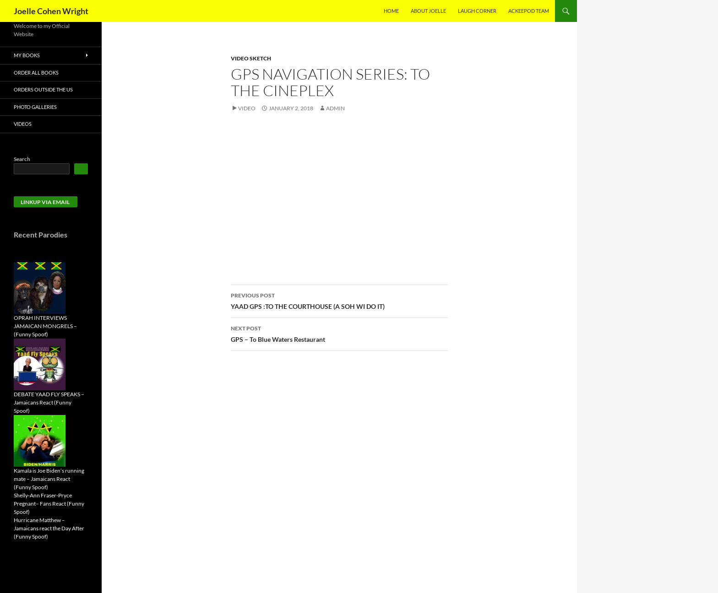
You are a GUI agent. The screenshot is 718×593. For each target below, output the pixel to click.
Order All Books (36, 72)
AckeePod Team (528, 11)
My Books (27, 55)
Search (22, 159)
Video (247, 108)
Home (391, 11)
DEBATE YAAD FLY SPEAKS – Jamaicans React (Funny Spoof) (49, 402)
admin (335, 108)
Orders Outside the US (43, 89)
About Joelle (428, 11)
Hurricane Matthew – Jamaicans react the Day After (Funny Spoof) (49, 528)
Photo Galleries (35, 107)
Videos (23, 124)
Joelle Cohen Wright (51, 11)
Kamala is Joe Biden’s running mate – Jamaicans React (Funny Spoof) (49, 479)
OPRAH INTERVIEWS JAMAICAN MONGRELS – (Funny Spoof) (45, 326)
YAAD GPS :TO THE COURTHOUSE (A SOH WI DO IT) (339, 300)
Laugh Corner (477, 11)
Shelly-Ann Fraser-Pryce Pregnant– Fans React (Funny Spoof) (49, 503)
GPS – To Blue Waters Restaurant (339, 333)
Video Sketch (251, 58)
